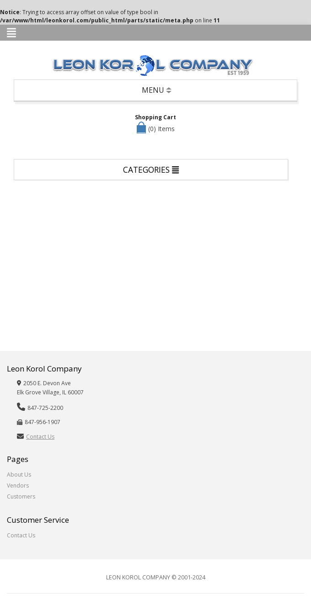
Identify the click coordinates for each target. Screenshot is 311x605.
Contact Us (40, 436)
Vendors (18, 485)
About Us (19, 474)
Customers (21, 496)
